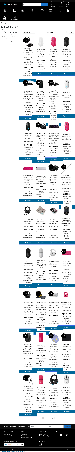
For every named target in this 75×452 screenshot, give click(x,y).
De (2, 35)
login (56, 1)
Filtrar (11, 41)
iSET (57, 431)
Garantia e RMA (24, 436)
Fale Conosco (24, 434)
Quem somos (7, 434)
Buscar (44, 4)
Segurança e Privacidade (26, 437)
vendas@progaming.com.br (45, 436)
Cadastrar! (68, 426)
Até (12, 35)
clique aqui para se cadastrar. (65, 1)
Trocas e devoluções (8, 436)
